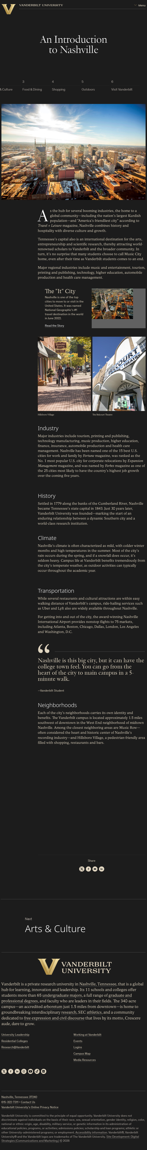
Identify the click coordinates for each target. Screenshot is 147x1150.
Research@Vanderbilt (15, 1047)
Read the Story (54, 326)
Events (78, 1041)
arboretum (52, 1006)
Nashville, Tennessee (97, 984)
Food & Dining (32, 89)
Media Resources (85, 1060)
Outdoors (88, 89)
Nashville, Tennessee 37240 (19, 1097)
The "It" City (60, 291)
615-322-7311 (9, 1102)
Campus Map (82, 1054)
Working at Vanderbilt (87, 1035)
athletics (94, 1012)
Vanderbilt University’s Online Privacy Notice (29, 1107)
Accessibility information (91, 1132)
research (68, 1012)
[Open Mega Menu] (139, 5)
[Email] (95, 869)
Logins (78, 1047)
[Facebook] (88, 869)
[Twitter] (81, 869)
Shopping (58, 89)
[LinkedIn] (101, 869)
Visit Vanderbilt (122, 89)
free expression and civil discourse (54, 1018)
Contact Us (28, 1102)
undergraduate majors (62, 995)
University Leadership (15, 1035)
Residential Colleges (14, 1041)
